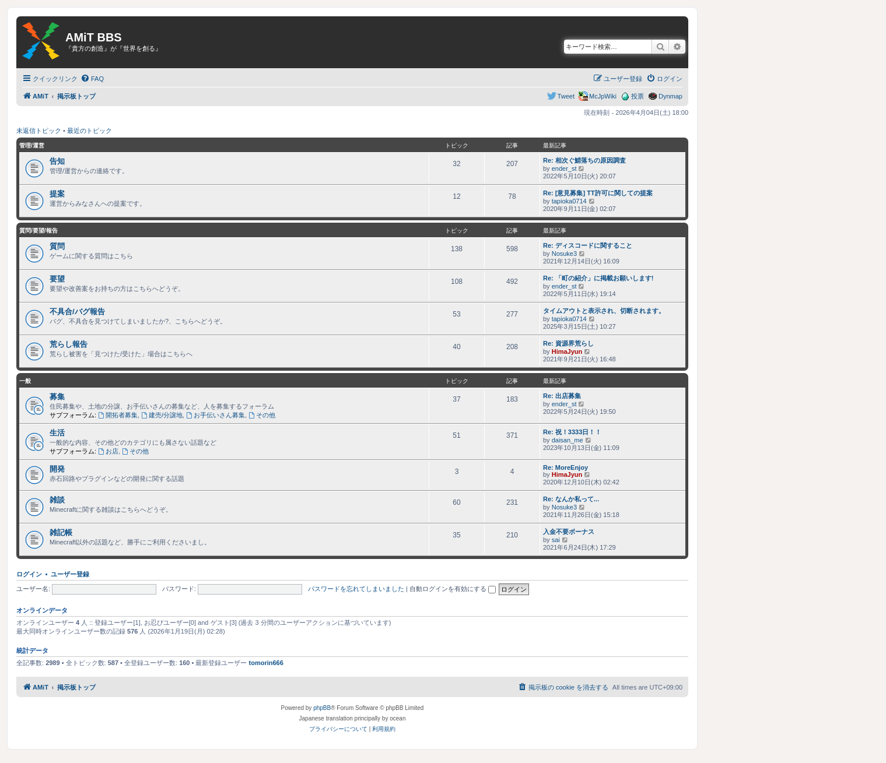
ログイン (29, 574)
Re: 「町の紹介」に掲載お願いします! (598, 278)
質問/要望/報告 (38, 230)
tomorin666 (266, 662)
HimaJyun (567, 351)
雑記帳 (61, 532)
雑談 (57, 499)
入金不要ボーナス (568, 531)
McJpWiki (603, 96)
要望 (57, 279)
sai (556, 539)
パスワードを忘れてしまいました (356, 588)
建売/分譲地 (162, 415)
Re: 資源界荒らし (568, 343)
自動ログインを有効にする (452, 588)
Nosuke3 (564, 253)
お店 (108, 451)
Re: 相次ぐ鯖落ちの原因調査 (584, 160)
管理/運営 (31, 145)
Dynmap (670, 96)
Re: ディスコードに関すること (587, 245)
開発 (57, 469)
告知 (57, 161)
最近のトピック (89, 130)
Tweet (566, 96)
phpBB (322, 708)
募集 (57, 396)
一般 (25, 381)
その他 (261, 415)
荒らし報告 (68, 344)
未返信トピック (38, 130)
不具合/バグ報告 (77, 311)
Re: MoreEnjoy (565, 467)
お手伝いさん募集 (215, 415)
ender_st (564, 168)
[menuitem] (92, 79)
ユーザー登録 (70, 574)
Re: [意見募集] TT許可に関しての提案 (598, 192)
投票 (637, 96)
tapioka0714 (569, 201)
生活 (57, 432)
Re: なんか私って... (571, 498)
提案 (57, 193)
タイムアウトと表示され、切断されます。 (604, 310)
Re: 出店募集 (562, 395)
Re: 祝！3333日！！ (572, 431)
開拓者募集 (118, 415)
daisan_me (567, 440)
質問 (57, 246)
